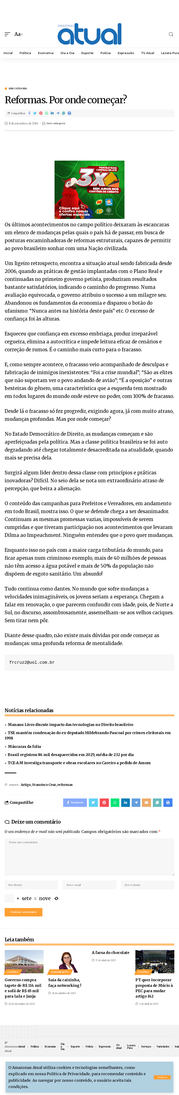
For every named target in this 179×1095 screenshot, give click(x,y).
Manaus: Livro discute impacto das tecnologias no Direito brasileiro (70, 724)
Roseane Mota (60, 976)
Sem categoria (18, 88)
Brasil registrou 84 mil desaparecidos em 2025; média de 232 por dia (71, 754)
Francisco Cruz (44, 785)
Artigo (26, 785)
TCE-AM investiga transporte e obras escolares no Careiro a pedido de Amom (79, 762)
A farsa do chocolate (110, 956)
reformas (65, 785)
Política (12, 976)
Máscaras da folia (24, 746)
